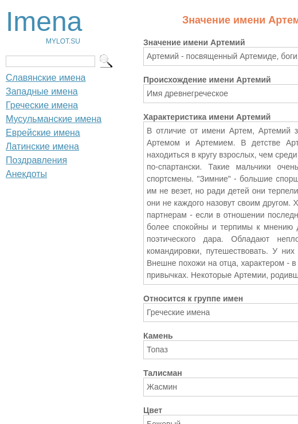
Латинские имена (42, 146)
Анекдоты (26, 174)
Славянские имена (45, 78)
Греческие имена (42, 105)
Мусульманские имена (53, 119)
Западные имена (42, 91)
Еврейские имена (43, 133)
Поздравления (36, 160)
